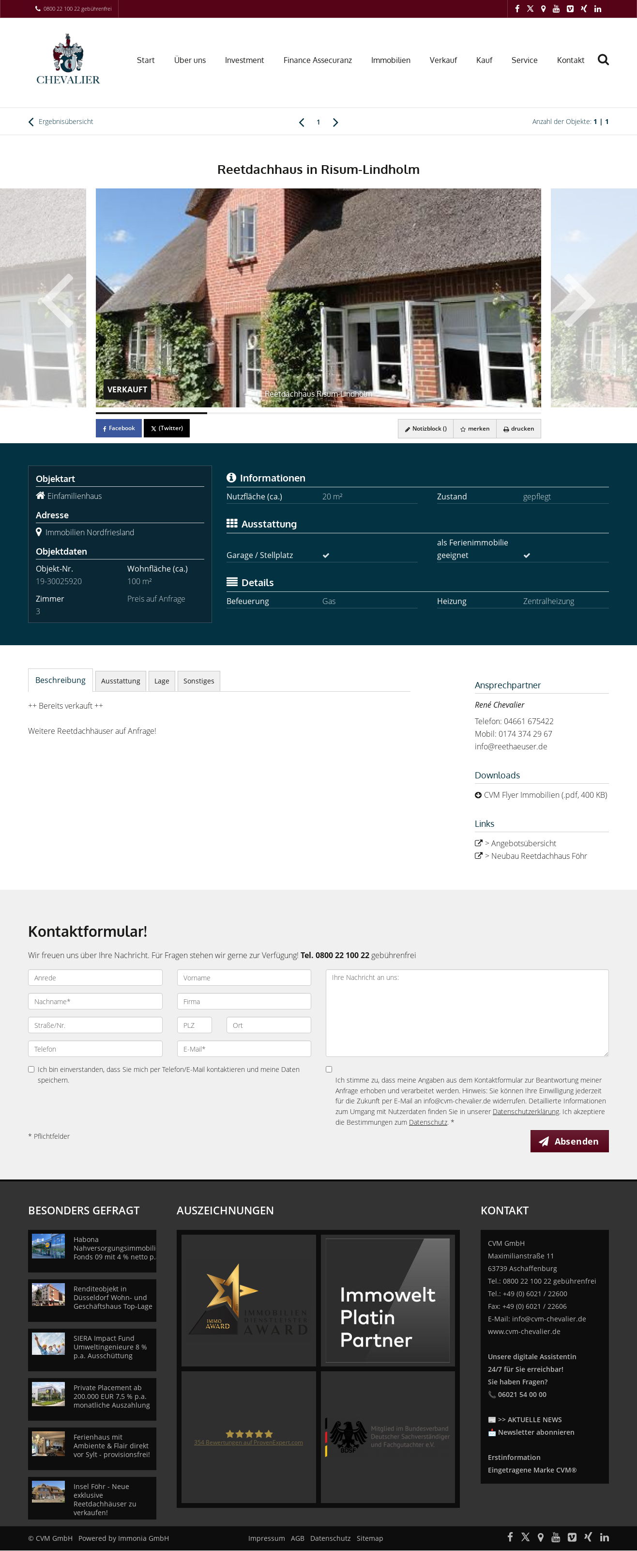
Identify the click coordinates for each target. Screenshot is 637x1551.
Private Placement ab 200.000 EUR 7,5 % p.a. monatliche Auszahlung (112, 1396)
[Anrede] (95, 977)
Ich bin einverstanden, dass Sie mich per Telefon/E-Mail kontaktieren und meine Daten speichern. (164, 1075)
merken (472, 428)
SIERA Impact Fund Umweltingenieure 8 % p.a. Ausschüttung (110, 1347)
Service (525, 60)
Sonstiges (198, 680)
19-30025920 (59, 581)
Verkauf (443, 60)
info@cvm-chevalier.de (549, 1319)
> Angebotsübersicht (520, 843)
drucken (517, 428)
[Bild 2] (262, 413)
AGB (297, 1538)
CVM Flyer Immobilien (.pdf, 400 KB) (545, 795)
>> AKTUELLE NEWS (530, 1420)
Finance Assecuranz (318, 60)
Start (146, 60)
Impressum (266, 1538)
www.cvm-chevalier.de (524, 1331)
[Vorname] (244, 977)
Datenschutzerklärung (526, 1111)
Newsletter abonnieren (536, 1432)
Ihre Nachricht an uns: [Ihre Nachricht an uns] (467, 1013)
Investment (244, 60)
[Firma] (244, 1001)
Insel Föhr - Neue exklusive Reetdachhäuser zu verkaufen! (105, 1500)
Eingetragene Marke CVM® (532, 1470)
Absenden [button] (578, 1141)
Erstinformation (514, 1457)
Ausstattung (120, 680)
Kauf (484, 60)
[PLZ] (194, 1025)
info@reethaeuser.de (511, 746)
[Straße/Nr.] (95, 1025)
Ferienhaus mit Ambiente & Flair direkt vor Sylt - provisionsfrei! (112, 1446)
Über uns (190, 60)
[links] (301, 121)
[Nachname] (95, 1001)
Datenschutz (428, 1122)
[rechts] (335, 121)
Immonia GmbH (143, 1538)
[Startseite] (70, 59)
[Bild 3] (374, 413)
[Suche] (607, 66)
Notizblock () (422, 428)
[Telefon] (95, 1048)
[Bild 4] (485, 413)
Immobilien (390, 60)
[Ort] (269, 1025)
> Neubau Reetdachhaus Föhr (536, 856)
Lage (161, 680)
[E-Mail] (244, 1048)
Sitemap (370, 1538)
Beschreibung (60, 680)
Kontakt (571, 60)
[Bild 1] (151, 413)
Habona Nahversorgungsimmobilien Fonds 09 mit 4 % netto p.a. (119, 1248)
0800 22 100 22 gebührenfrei (77, 8)
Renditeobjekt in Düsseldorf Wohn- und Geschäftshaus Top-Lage (113, 1298)
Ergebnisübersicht (60, 121)
